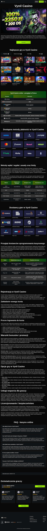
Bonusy (44, 518)
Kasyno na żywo (18, 53)
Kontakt (44, 519)
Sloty (41, 53)
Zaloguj (36, 1)
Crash (29, 53)
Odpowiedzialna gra (33, 519)
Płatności (44, 516)
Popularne (6, 53)
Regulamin (31, 518)
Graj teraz (23, 42)
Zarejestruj (41, 1)
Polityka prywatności (33, 521)
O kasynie (31, 516)
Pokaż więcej (23, 505)
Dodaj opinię (40, 486)
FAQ (44, 521)
